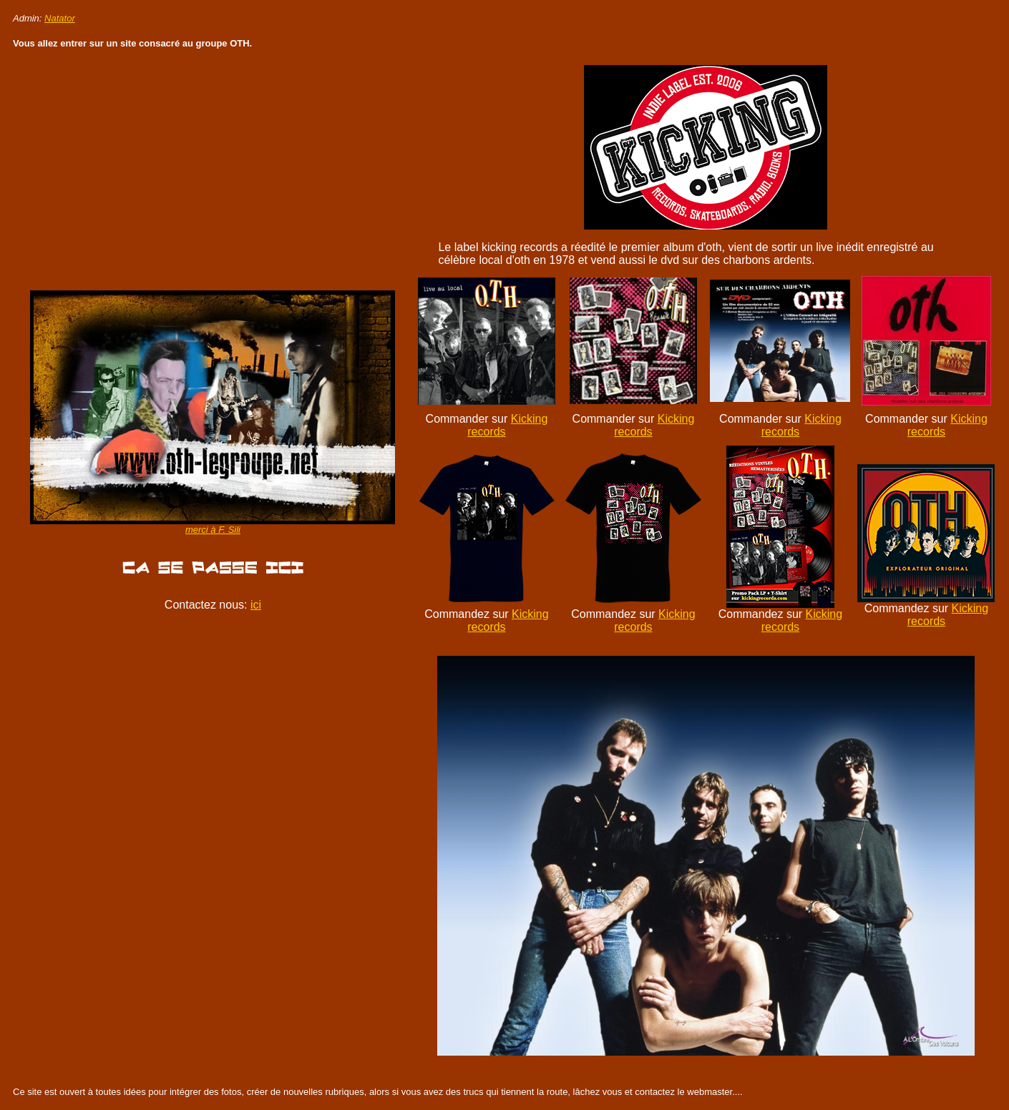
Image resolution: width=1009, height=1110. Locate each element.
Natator (59, 18)
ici (255, 605)
